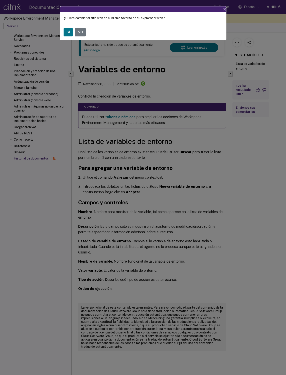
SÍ (68, 32)
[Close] (225, 9)
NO (80, 32)
